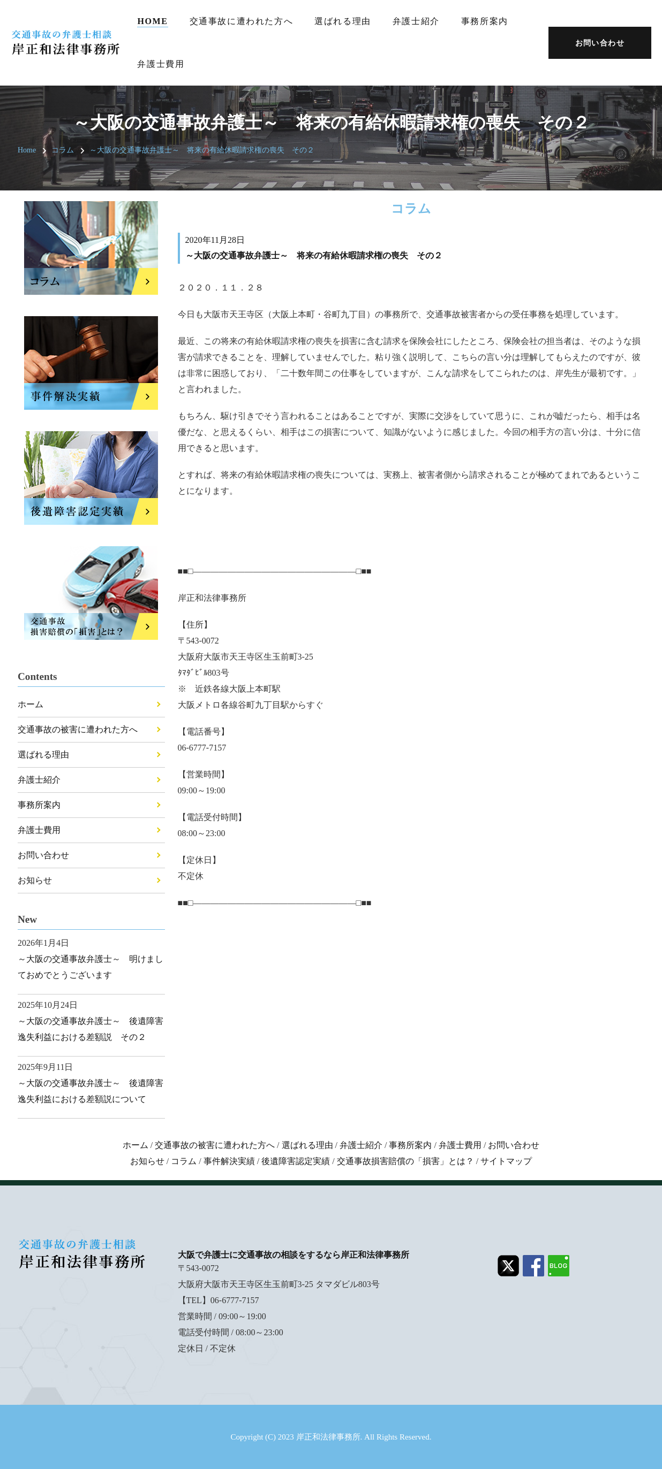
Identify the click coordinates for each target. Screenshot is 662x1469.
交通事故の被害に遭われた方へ (78, 729)
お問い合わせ (43, 855)
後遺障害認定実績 (295, 1161)
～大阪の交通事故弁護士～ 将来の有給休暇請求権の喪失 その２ (201, 150)
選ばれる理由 (342, 21)
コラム (62, 150)
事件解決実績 (229, 1161)
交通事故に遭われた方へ (242, 21)
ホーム (30, 704)
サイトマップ (506, 1161)
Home (152, 21)
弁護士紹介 (416, 21)
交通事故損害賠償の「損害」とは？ (405, 1161)
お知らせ (35, 880)
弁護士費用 (160, 63)
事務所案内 (484, 21)
